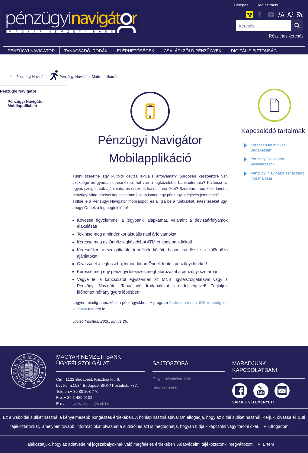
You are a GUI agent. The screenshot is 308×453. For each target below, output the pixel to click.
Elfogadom (278, 426)
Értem (268, 444)
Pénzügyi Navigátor (32, 77)
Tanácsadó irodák (86, 50)
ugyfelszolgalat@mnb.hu (89, 404)
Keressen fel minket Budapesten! (267, 147)
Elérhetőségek (135, 50)
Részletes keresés (286, 36)
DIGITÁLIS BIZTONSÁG (254, 50)
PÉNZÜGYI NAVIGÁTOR (31, 50)
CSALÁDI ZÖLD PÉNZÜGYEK (192, 50)
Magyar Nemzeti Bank (28, 371)
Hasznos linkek (164, 388)
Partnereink (22, 59)
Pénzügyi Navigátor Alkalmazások (267, 161)
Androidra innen (183, 302)
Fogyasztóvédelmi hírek (171, 379)
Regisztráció (267, 5)
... (6, 77)
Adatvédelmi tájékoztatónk (201, 444)
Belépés (241, 5)
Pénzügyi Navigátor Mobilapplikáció (88, 77)
